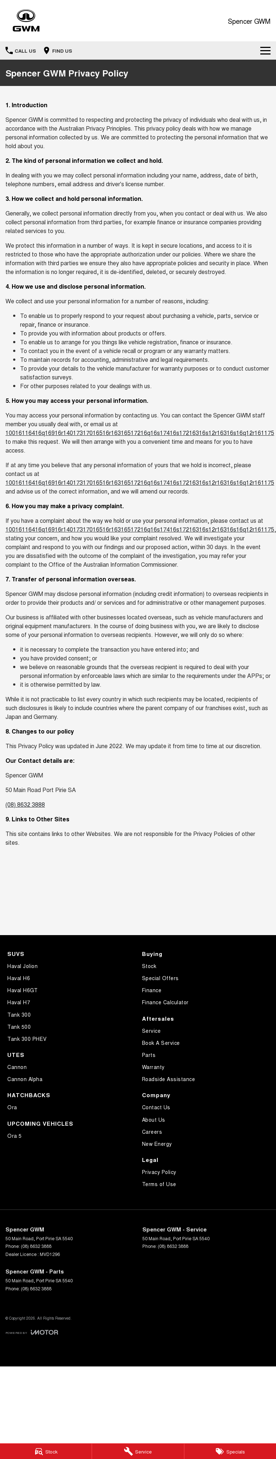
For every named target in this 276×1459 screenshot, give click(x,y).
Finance (152, 990)
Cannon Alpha (24, 1079)
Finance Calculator (165, 1002)
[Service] (138, 1451)
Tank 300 (19, 1014)
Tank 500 (19, 1026)
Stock (149, 965)
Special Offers (160, 978)
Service (151, 1030)
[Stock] (46, 1451)
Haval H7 (18, 1002)
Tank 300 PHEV (27, 1038)
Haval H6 (18, 978)
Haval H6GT (22, 990)
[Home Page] (26, 20)
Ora (12, 1107)
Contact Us (156, 1107)
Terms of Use (159, 1184)
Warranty (153, 1066)
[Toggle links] (31, 1332)
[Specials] (230, 1451)
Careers (152, 1131)
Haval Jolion (22, 965)
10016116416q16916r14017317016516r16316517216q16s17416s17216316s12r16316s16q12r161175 (139, 432)
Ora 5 (14, 1135)
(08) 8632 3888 (25, 804)
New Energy (157, 1143)
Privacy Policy (159, 1171)
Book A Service (161, 1042)
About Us (153, 1119)
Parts (149, 1054)
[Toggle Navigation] (265, 50)
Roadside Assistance (168, 1079)
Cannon (17, 1066)
